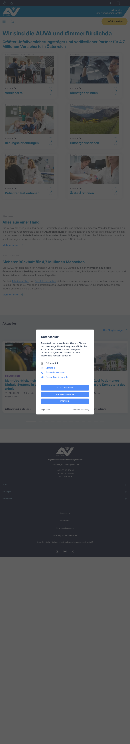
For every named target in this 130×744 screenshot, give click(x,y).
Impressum (45, 410)
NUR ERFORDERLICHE (65, 394)
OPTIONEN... (65, 401)
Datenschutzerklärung (80, 410)
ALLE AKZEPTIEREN (65, 388)
